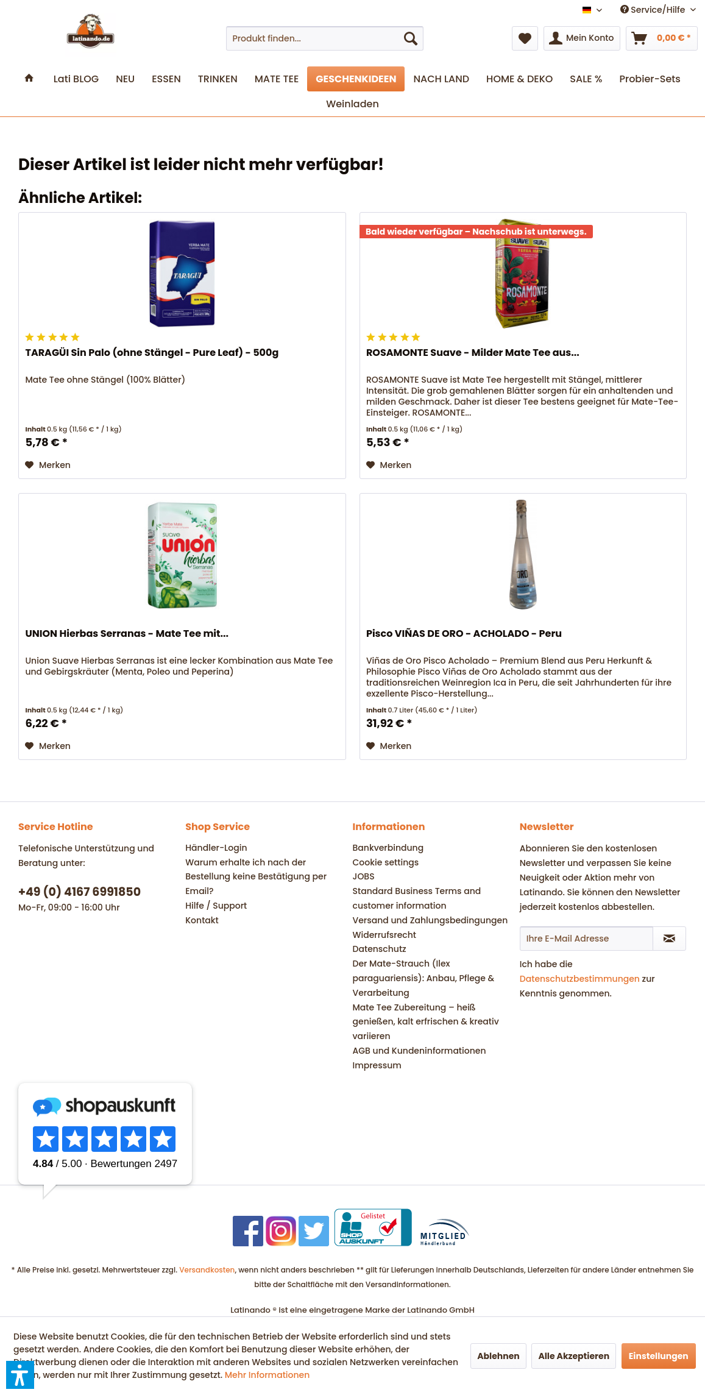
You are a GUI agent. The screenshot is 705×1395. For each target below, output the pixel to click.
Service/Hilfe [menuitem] (653, 10)
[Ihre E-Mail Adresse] (586, 938)
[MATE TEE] (277, 78)
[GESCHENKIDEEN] (356, 78)
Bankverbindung (388, 848)
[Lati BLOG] (76, 78)
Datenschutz (379, 949)
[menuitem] (324, 38)
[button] (20, 1375)
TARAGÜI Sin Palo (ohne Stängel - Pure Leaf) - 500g (151, 353)
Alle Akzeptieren (573, 1356)
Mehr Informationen (267, 1375)
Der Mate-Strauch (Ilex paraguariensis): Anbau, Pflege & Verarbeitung (424, 978)
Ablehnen (498, 1356)
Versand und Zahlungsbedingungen (430, 920)
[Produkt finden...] (324, 38)
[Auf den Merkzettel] (47, 465)
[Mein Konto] (582, 38)
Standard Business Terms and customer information (417, 898)
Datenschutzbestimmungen (580, 979)
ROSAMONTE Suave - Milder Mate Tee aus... (472, 353)
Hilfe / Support (216, 906)
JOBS (364, 876)
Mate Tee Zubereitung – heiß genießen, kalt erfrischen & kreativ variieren (426, 1022)
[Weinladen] (352, 103)
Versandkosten (207, 1270)
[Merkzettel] (525, 38)
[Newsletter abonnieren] (669, 938)
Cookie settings (386, 862)
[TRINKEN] (218, 78)
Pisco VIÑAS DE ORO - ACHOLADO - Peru (464, 634)
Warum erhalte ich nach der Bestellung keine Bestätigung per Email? (256, 877)
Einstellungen (659, 1356)
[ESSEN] (166, 78)
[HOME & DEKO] (519, 78)
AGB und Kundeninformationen (419, 1051)
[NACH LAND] (441, 78)
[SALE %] (586, 78)
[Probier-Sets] (650, 78)
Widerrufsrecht (384, 935)
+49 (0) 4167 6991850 (79, 892)
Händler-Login (216, 848)
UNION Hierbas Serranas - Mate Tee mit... (127, 634)
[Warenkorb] (662, 38)
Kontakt (202, 920)
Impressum (377, 1065)
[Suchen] (410, 38)
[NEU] (125, 78)
